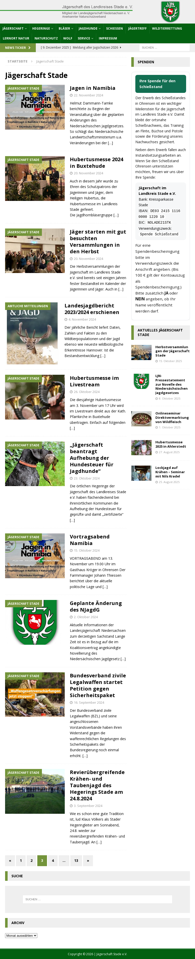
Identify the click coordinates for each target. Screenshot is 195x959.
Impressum (108, 38)
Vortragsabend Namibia (90, 540)
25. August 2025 (169, 482)
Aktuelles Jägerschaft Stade (160, 332)
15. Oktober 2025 (170, 361)
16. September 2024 (89, 702)
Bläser (64, 28)
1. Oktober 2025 (169, 427)
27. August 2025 (169, 452)
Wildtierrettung (167, 28)
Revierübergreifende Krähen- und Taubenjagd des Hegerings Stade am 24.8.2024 (97, 785)
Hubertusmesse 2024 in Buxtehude (96, 162)
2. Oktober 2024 (86, 617)
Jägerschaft (13, 28)
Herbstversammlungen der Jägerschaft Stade (172, 351)
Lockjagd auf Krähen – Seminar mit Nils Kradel (170, 471)
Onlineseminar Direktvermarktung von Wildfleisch (172, 417)
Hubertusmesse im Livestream (94, 381)
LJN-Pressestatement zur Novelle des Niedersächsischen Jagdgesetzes (171, 384)
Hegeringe (41, 28)
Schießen (114, 28)
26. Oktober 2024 (87, 391)
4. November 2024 (82, 319)
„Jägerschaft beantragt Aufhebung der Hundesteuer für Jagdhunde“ (91, 457)
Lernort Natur (16, 38)
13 (76, 860)
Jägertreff (137, 28)
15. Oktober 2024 (87, 550)
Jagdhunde (88, 28)
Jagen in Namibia (93, 88)
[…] (110, 142)
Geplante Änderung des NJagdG (96, 606)
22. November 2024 (88, 95)
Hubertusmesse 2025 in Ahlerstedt (170, 444)
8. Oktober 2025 (169, 398)
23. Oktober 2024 (87, 478)
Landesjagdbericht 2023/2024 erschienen (91, 309)
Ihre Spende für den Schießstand (157, 83)
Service (84, 38)
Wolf (67, 38)
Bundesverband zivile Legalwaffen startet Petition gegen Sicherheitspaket (98, 685)
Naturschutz (46, 38)
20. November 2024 (88, 173)
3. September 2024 (88, 805)
